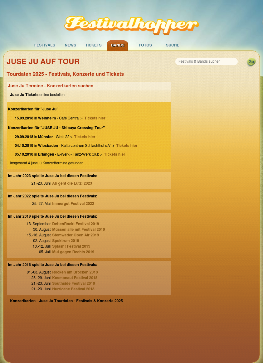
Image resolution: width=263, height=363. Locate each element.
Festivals (44, 45)
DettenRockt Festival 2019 (75, 224)
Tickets (93, 45)
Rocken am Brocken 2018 (75, 272)
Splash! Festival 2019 (71, 246)
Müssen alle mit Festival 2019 (78, 229)
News (70, 45)
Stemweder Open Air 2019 (75, 235)
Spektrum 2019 (65, 241)
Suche (172, 45)
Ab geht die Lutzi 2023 (72, 183)
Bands (117, 45)
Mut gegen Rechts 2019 (73, 252)
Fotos (145, 45)
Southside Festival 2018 (73, 283)
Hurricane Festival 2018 (73, 289)
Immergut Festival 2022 (73, 204)
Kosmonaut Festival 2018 (74, 278)
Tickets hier (94, 118)
